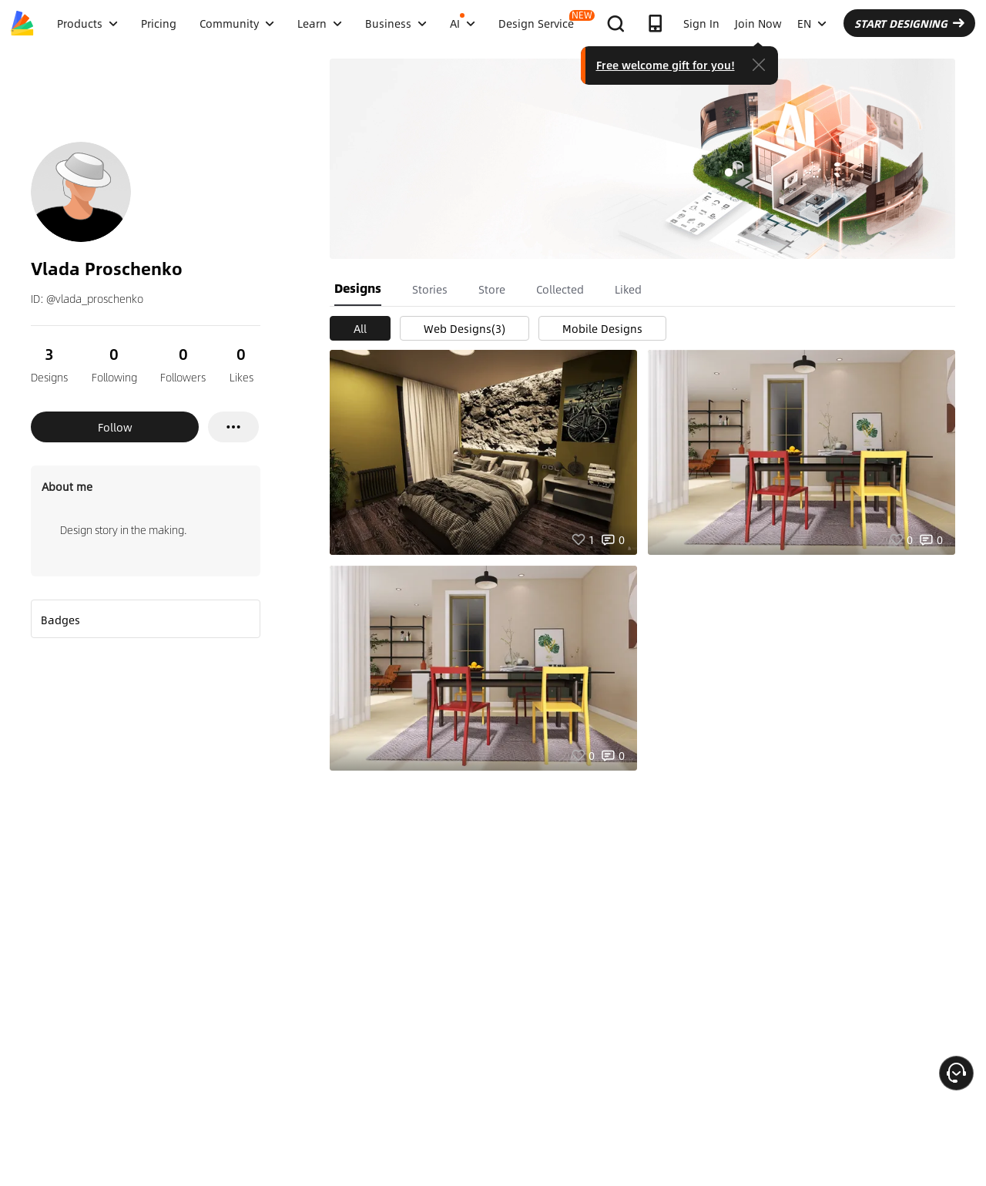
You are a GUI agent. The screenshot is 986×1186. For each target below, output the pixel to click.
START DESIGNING (909, 23)
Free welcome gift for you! (665, 64)
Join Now (758, 23)
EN (812, 23)
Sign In (701, 23)
